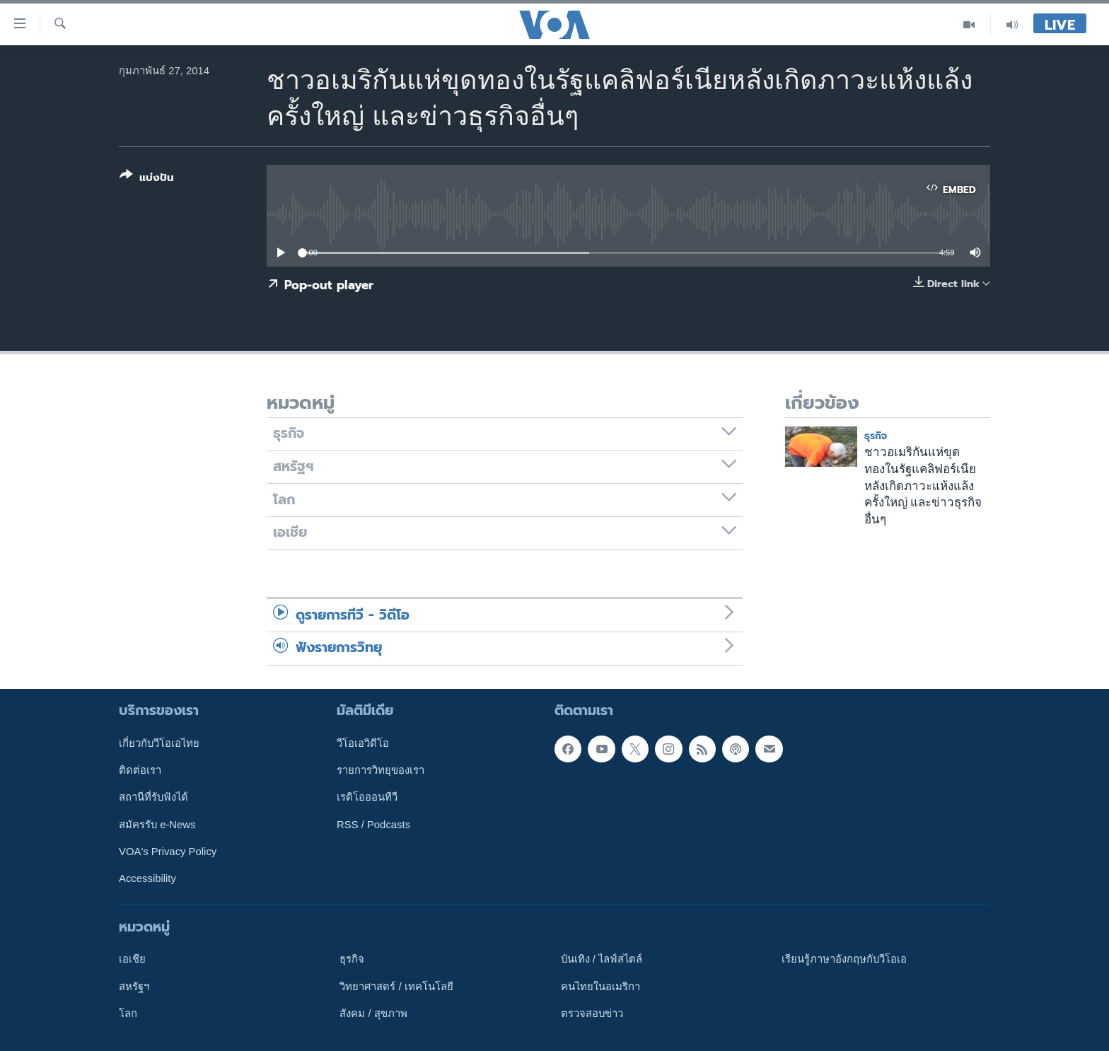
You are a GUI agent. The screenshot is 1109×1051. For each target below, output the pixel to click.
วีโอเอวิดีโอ (363, 742)
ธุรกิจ (875, 436)
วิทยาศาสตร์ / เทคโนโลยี (396, 986)
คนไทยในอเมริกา (600, 986)
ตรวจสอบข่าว (592, 1012)
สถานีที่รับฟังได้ (153, 797)
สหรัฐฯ (134, 986)
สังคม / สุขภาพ (373, 1012)
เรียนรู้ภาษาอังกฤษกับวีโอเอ (844, 959)
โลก (128, 1012)
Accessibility (147, 878)
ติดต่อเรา (140, 770)
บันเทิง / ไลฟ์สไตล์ (601, 959)
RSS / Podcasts (373, 824)
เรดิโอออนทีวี (367, 797)
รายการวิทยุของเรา (380, 770)
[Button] (147, 179)
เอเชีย (132, 959)
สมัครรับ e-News (157, 824)
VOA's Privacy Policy (167, 851)
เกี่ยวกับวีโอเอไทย (159, 742)
